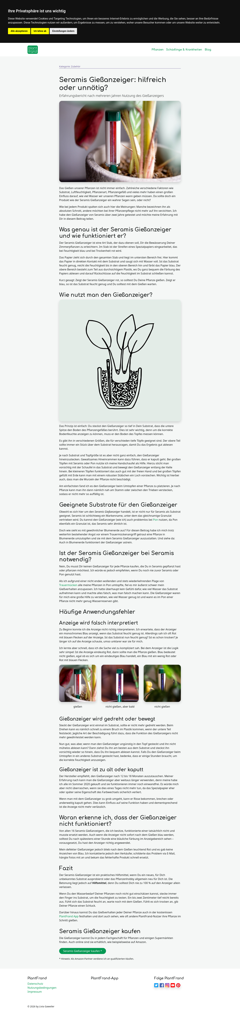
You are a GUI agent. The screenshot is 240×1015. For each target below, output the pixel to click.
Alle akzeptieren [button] (19, 31)
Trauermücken (68, 585)
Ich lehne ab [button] (40, 31)
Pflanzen (158, 49)
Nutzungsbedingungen (42, 987)
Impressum (35, 991)
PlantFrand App (68, 916)
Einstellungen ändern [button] (63, 31)
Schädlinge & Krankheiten (184, 49)
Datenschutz (35, 983)
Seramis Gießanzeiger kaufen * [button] (82, 951)
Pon (155, 520)
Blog (208, 49)
